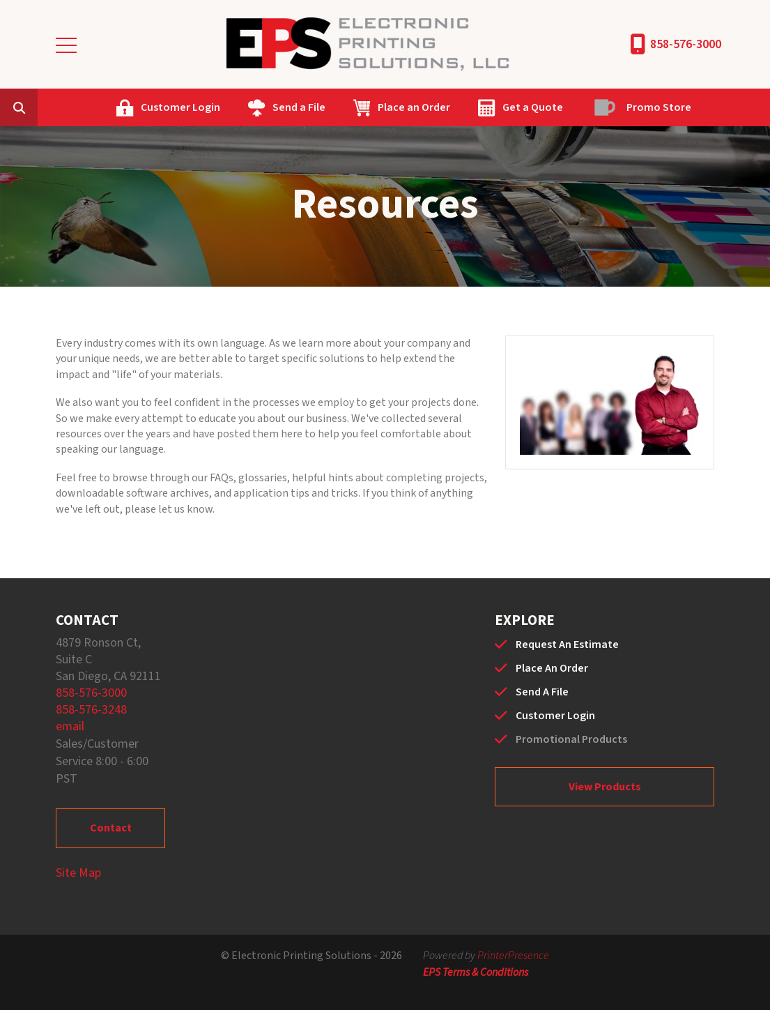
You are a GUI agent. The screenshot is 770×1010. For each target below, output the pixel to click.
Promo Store (658, 107)
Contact (111, 828)
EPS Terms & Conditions (475, 972)
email (70, 726)
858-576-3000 (685, 44)
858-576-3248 (91, 709)
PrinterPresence (513, 955)
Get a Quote (532, 107)
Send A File (542, 692)
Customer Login (180, 107)
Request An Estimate (567, 644)
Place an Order (414, 107)
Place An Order (552, 668)
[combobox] (40, 107)
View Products (605, 786)
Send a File (298, 107)
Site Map (78, 873)
